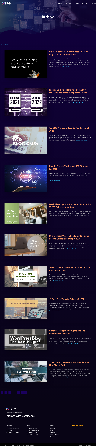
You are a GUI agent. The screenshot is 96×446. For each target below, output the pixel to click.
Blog (6, 44)
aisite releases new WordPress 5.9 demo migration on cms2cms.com (68, 53)
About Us (68, 3)
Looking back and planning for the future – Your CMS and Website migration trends (69, 91)
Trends (76, 3)
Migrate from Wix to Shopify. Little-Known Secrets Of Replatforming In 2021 (69, 237)
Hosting (93, 3)
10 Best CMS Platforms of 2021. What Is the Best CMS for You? (70, 269)
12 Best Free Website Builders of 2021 (67, 299)
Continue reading (65, 66)
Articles (84, 3)
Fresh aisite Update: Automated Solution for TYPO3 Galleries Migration (70, 206)
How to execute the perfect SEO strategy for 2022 (68, 167)
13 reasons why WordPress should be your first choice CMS (69, 364)
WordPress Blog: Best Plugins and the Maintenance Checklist (67, 332)
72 (18, 392)
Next (24, 392)
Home (60, 3)
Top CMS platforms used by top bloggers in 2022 (69, 129)
